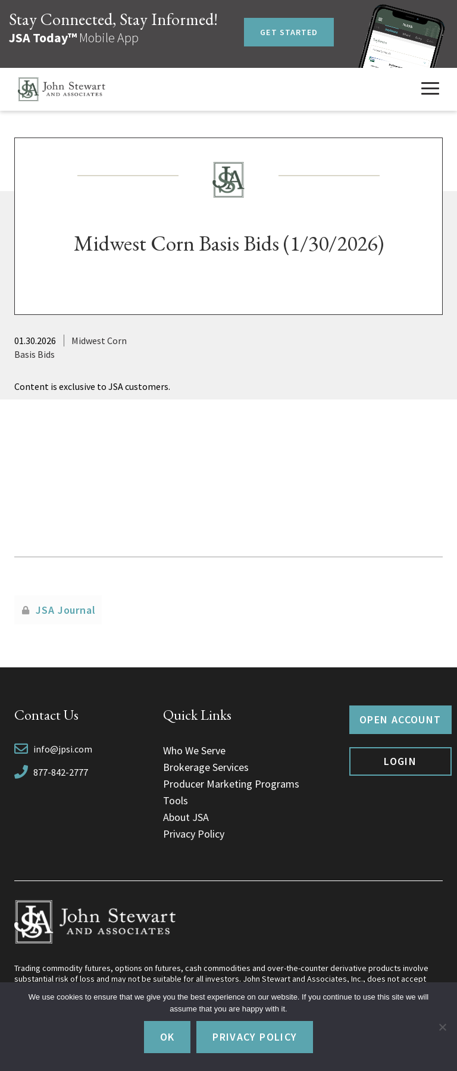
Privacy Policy (193, 834)
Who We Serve (194, 750)
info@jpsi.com (62, 749)
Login (400, 761)
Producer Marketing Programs (231, 784)
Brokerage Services (206, 767)
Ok (167, 1037)
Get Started (289, 32)
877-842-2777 (60, 772)
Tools (175, 800)
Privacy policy (254, 1037)
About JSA (186, 817)
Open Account (400, 719)
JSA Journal (66, 610)
